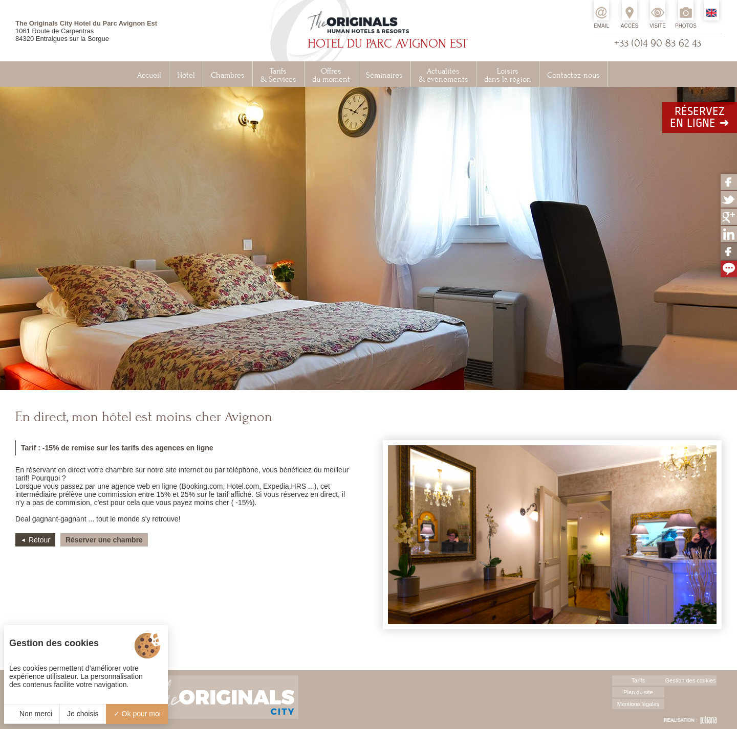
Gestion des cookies (690, 680)
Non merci (31, 714)
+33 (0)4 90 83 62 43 (657, 43)
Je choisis (82, 714)
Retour (39, 540)
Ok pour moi (137, 714)
